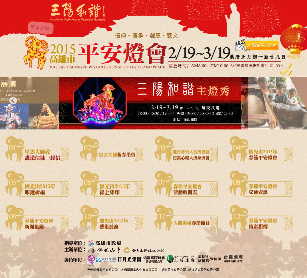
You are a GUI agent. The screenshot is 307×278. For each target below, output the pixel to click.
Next (293, 101)
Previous (13, 101)
